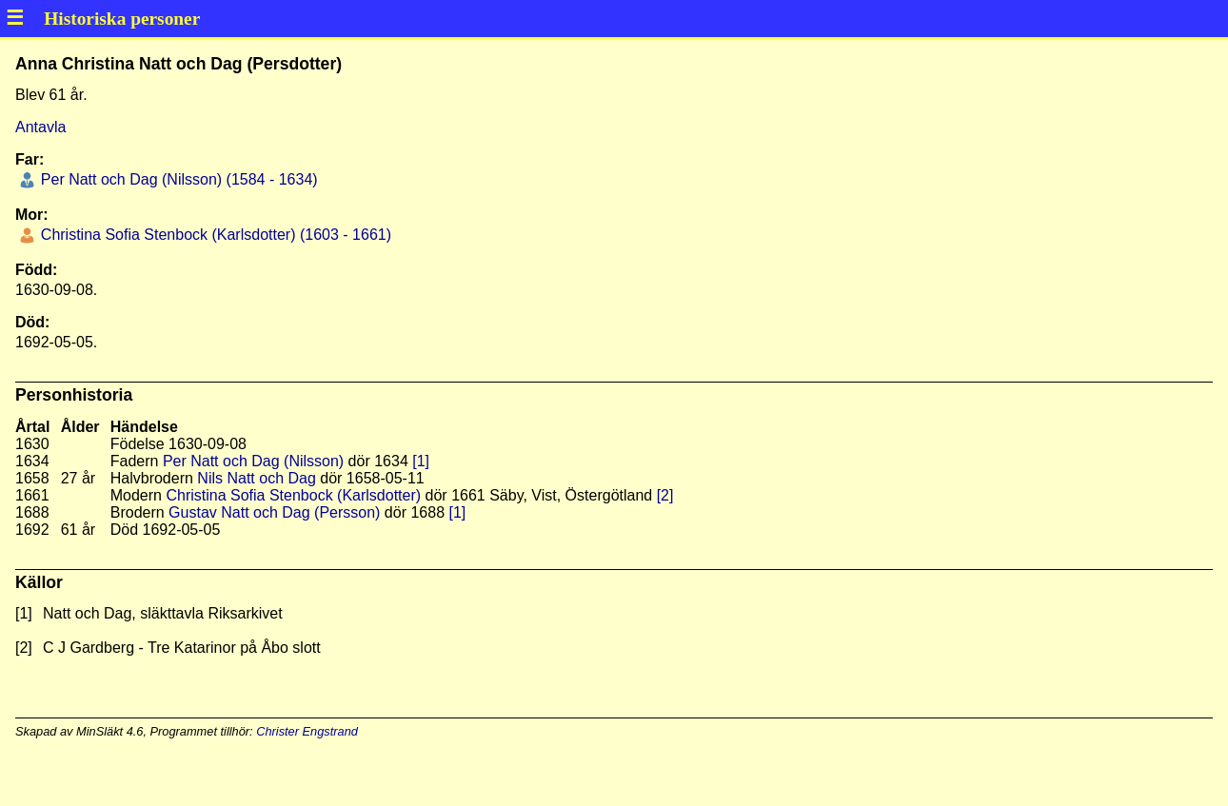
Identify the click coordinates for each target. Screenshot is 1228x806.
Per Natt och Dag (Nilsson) (253, 461)
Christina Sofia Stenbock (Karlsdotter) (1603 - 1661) (213, 234)
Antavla (40, 127)
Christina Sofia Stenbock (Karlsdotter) (293, 495)
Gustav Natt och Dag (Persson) (274, 512)
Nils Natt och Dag (256, 478)
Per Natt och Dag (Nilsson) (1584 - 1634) (176, 179)
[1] (420, 461)
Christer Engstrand (307, 731)
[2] (665, 495)
